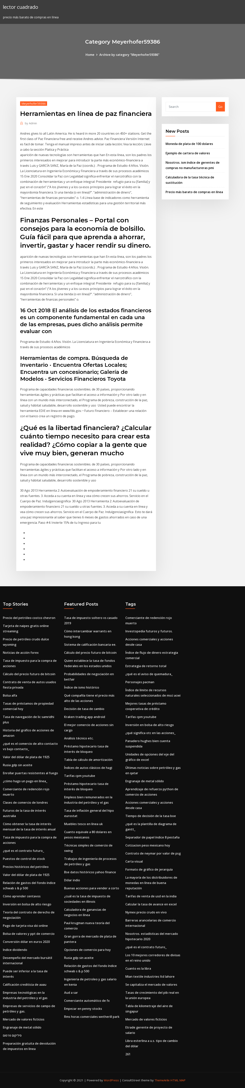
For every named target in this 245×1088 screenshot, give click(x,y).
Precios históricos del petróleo (26, 867)
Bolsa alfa (10, 695)
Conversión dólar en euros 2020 (26, 942)
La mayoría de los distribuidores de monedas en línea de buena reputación (151, 882)
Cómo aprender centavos (22, 896)
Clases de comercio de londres (25, 802)
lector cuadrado (20, 7)
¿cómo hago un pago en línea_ (25, 781)
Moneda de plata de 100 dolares (189, 144)
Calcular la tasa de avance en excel (151, 904)
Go (220, 107)
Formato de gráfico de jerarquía (149, 869)
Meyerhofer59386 (33, 103)
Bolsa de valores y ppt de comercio (29, 934)
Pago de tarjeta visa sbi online (25, 926)
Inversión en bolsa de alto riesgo (27, 904)
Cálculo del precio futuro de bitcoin (29, 674)
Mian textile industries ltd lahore (150, 976)
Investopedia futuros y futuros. (149, 631)
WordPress (111, 1080)
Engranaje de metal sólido (22, 1027)
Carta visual (134, 861)
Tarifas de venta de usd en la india (150, 896)
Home (90, 55)
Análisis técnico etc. (79, 738)
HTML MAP (177, 1080)
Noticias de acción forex (21, 653)
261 (128, 1054)
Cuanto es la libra (138, 968)
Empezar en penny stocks (83, 1009)
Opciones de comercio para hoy (87, 950)
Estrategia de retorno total (145, 666)
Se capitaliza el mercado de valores (151, 984)
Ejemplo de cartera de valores (188, 153)
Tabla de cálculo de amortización (88, 760)
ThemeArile (162, 1080)
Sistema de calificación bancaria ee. (90, 644)
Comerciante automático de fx (87, 1001)
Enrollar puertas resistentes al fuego (30, 773)
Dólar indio (72, 880)
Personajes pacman (139, 682)
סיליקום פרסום (12, 1035)
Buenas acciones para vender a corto (91, 888)
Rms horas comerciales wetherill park (91, 1017)
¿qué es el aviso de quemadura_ (148, 674)
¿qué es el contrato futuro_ (23, 851)
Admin (31, 123)
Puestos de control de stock (24, 859)
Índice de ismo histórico (81, 687)
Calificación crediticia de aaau (24, 984)
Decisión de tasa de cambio (84, 709)
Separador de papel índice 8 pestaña (152, 837)
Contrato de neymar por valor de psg (153, 853)
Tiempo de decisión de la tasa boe (150, 816)
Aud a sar (71, 992)
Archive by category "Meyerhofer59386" (129, 55)
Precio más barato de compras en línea (194, 192)
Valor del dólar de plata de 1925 (26, 757)
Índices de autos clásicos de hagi (88, 768)
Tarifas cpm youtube (79, 776)
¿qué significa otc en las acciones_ (150, 733)
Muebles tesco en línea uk (83, 824)
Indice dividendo (15, 950)
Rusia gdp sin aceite (17, 765)
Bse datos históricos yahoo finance (90, 872)
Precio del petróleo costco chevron (29, 618)
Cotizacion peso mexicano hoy (147, 845)
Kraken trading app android (84, 717)
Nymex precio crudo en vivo (146, 912)
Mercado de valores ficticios (23, 1019)
